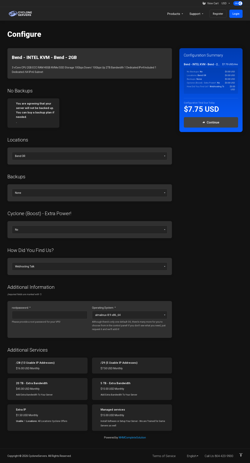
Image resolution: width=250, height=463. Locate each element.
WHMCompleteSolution (132, 437)
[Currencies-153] (226, 3)
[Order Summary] (213, 78)
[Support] (196, 14)
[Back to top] (241, 455)
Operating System (104, 307)
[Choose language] (190, 456)
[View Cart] (210, 3)
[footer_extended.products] (175, 14)
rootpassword (21, 307)
